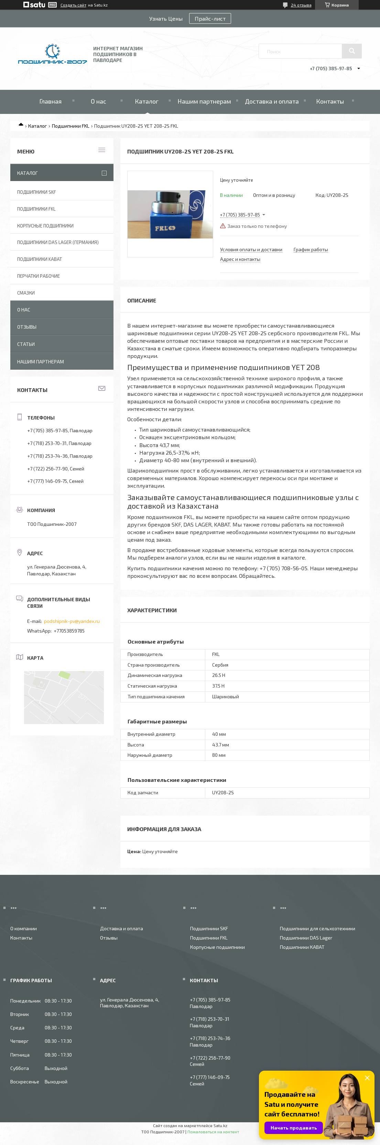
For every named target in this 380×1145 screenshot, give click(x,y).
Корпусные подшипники (45, 226)
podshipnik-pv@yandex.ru (72, 621)
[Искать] (352, 51)
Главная (50, 101)
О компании (23, 928)
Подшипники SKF (36, 192)
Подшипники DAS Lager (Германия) (58, 242)
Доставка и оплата (272, 101)
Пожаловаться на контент (213, 1131)
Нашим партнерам (204, 101)
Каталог (147, 101)
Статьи (26, 344)
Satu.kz (220, 1125)
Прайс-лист (210, 18)
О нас (98, 101)
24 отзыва (301, 4)
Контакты (330, 101)
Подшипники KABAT (39, 259)
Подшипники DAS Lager (306, 938)
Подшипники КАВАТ (302, 947)
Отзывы (26, 327)
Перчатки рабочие (38, 276)
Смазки (26, 293)
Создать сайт (73, 4)
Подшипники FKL (70, 126)
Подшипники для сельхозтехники (317, 928)
